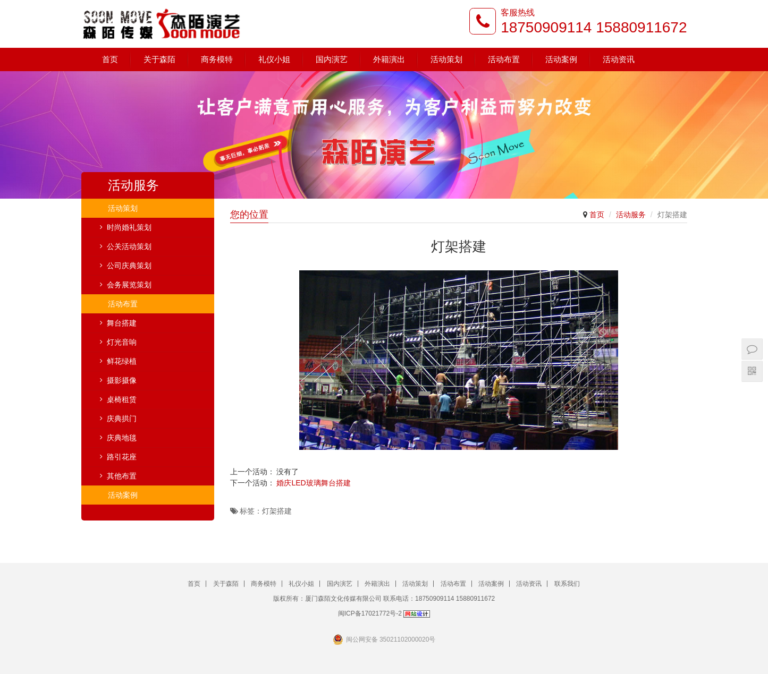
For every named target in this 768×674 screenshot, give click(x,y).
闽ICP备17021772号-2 (370, 613)
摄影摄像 (122, 380)
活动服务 (631, 214)
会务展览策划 (129, 284)
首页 (110, 59)
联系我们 (567, 583)
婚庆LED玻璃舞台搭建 (313, 483)
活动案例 (561, 59)
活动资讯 (619, 59)
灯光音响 (122, 342)
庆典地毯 (122, 437)
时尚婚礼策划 (129, 227)
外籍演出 (389, 59)
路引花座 (122, 457)
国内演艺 (332, 59)
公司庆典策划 (129, 265)
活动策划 (446, 59)
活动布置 (504, 59)
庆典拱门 (122, 418)
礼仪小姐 (274, 59)
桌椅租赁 (122, 399)
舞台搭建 (122, 323)
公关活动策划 (129, 246)
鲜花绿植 (122, 361)
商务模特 (217, 59)
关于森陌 (159, 59)
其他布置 (122, 476)
